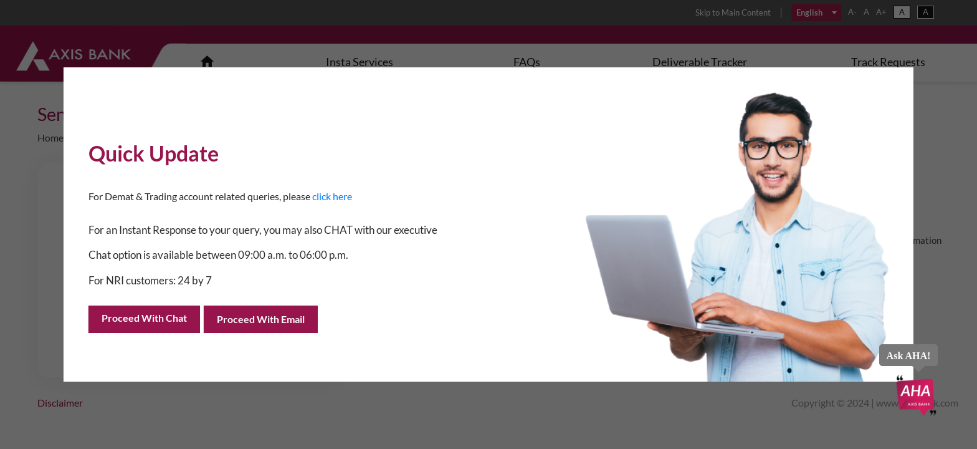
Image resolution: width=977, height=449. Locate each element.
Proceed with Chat (144, 318)
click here (332, 196)
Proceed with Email (261, 319)
